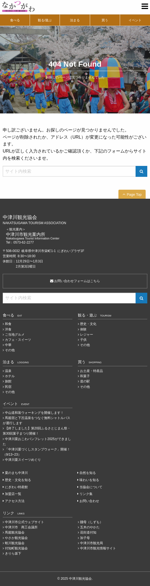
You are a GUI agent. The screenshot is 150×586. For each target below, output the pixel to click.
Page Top (134, 194)
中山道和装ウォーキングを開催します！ (34, 413)
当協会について (90, 487)
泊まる (75, 20)
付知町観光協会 (16, 548)
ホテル (10, 376)
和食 (8, 324)
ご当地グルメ (15, 334)
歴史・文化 (88, 324)
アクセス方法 (15, 501)
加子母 (85, 538)
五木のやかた (90, 527)
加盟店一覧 (13, 494)
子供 (83, 340)
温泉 (8, 371)
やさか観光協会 (16, 538)
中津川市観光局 (91, 543)
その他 (10, 350)
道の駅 (85, 381)
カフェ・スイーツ (18, 340)
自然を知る (87, 473)
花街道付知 (88, 532)
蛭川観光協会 (15, 543)
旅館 (8, 381)
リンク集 (86, 494)
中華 (8, 345)
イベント (135, 20)
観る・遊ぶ (94, 315)
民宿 (8, 387)
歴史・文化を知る (18, 480)
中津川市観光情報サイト (98, 548)
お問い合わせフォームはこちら (75, 281)
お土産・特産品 (91, 371)
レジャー (86, 334)
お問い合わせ (89, 501)
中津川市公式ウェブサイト (24, 522)
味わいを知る (89, 480)
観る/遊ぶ (45, 20)
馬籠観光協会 (15, 532)
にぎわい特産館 (16, 487)
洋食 (8, 329)
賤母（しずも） (91, 522)
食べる (15, 20)
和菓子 (85, 376)
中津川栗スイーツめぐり (23, 460)
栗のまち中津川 (16, 473)
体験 (83, 329)
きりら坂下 (13, 553)
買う (105, 20)
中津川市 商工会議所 (21, 527)
